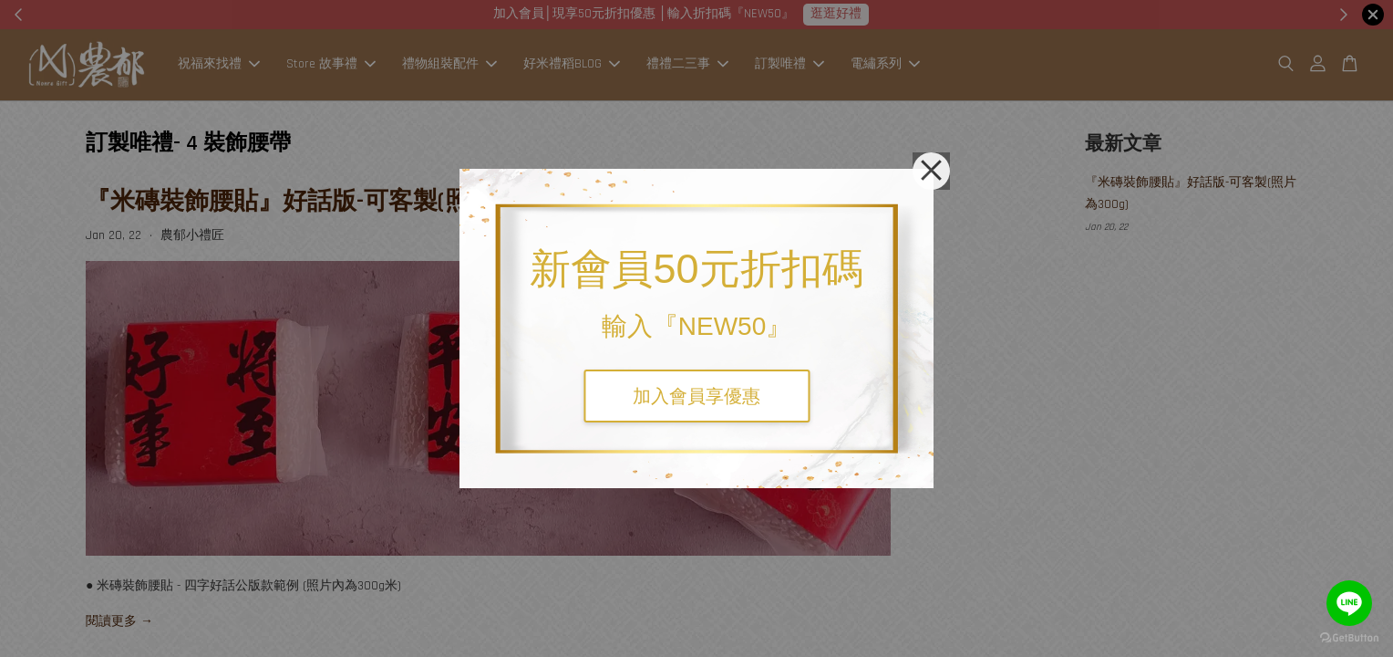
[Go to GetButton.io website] (1349, 638)
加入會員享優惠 (696, 396)
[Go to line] (1349, 603)
